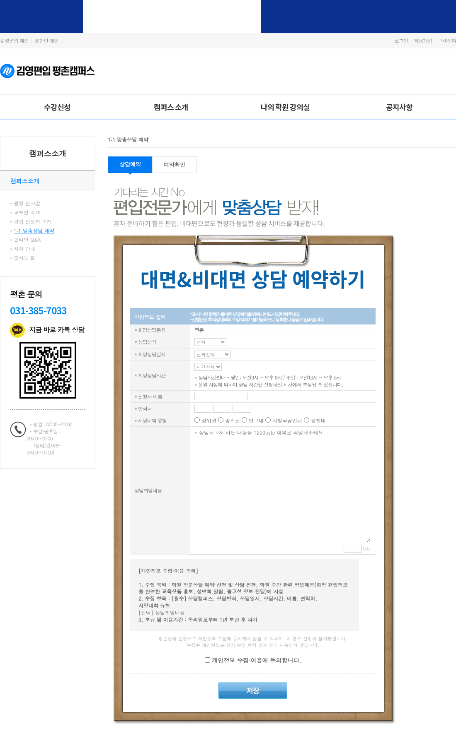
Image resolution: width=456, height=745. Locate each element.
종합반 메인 (46, 40)
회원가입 (423, 40)
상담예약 (130, 164)
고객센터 (447, 40)
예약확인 (174, 164)
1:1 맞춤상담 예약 (34, 230)
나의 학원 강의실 (285, 106)
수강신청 (57, 106)
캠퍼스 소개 (171, 106)
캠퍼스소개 (47, 153)
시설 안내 (24, 248)
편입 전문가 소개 (33, 221)
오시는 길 (24, 257)
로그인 (401, 40)
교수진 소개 (27, 212)
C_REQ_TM (210, 342)
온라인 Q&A (27, 239)
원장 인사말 (27, 203)
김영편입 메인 (14, 40)
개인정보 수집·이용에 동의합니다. (255, 660)
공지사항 (399, 106)
